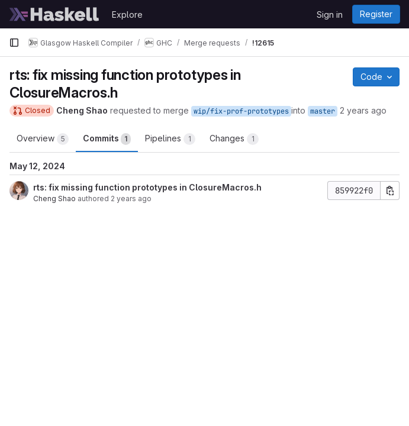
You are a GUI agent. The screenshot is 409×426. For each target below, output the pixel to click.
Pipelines (170, 139)
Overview (43, 139)
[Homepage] (54, 14)
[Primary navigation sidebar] (14, 42)
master (322, 111)
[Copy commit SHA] (390, 190)
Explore (127, 14)
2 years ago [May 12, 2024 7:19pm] (363, 110)
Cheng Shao (54, 198)
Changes (234, 139)
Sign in (330, 14)
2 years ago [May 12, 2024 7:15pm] (131, 198)
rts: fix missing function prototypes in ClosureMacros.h (147, 187)
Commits (107, 139)
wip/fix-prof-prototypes (241, 111)
